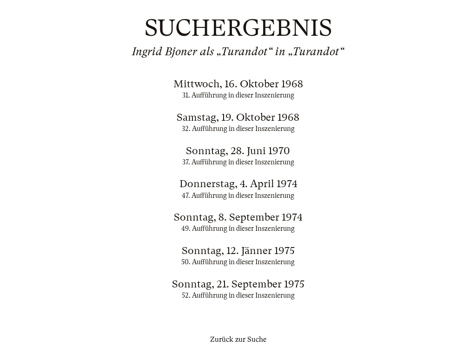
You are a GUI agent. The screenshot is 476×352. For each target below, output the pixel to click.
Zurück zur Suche (238, 339)
